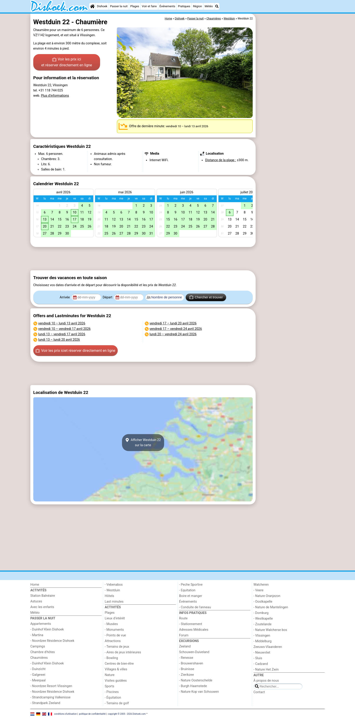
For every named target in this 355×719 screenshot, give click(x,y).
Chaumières (39, 658)
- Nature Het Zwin (266, 669)
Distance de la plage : (220, 160)
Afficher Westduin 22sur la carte (143, 442)
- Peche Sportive (191, 585)
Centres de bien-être (119, 664)
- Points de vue (115, 635)
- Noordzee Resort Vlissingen (51, 686)
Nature (110, 675)
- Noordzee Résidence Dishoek (52, 641)
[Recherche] (216, 6)
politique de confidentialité (92, 714)
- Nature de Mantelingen (271, 607)
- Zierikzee (186, 675)
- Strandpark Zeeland (45, 703)
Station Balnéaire (42, 596)
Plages (134, 6)
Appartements (40, 624)
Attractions (113, 641)
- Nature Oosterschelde (195, 680)
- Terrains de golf (117, 703)
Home (34, 585)
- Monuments (114, 630)
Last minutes (114, 602)
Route (183, 618)
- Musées (111, 624)
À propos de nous (266, 681)
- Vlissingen (262, 636)
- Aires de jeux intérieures (123, 652)
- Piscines (112, 692)
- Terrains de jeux (117, 647)
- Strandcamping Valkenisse (50, 697)
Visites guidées (116, 681)
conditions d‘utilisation (65, 714)
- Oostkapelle (263, 602)
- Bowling (111, 658)
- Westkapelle (263, 619)
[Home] (92, 6)
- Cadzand (261, 664)
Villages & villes (116, 669)
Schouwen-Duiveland (194, 652)
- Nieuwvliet (262, 652)
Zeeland (185, 646)
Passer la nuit (118, 6)
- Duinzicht (38, 669)
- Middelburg (263, 641)
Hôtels (109, 596)
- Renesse (186, 658)
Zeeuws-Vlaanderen (268, 647)
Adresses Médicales (193, 630)
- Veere (259, 590)
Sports (109, 686)
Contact (259, 692)
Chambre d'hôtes (42, 652)
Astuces (36, 601)
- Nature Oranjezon (267, 596)
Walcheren (261, 585)
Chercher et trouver (206, 297)
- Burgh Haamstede (193, 686)
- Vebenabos (114, 585)
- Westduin (112, 590)
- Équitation (113, 698)
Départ (108, 297)
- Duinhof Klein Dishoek (47, 629)
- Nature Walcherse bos (270, 630)
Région (197, 6)
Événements (167, 6)
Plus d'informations (55, 96)
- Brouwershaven (191, 663)
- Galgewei (37, 675)
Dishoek (102, 6)
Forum (183, 635)
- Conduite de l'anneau (195, 607)
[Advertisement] (291, 118)
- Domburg (261, 613)
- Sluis (258, 658)
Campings (37, 646)
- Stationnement (190, 624)
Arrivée (65, 297)
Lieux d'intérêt (115, 618)
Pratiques (184, 6)
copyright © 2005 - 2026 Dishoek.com (127, 714)
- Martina (36, 635)
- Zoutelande (263, 624)
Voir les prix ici (66, 62)
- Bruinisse (186, 669)
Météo (209, 6)
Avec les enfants (42, 607)
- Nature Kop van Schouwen (199, 692)
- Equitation (187, 590)
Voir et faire (149, 6)
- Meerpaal (38, 680)
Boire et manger (190, 596)
